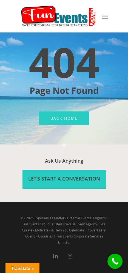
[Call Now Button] (115, 261)
